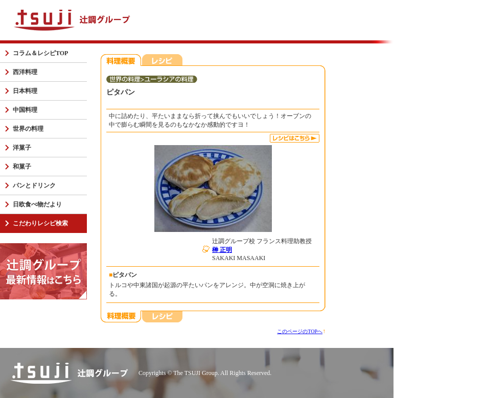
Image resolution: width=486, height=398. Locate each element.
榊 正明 (222, 249)
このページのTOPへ (299, 331)
